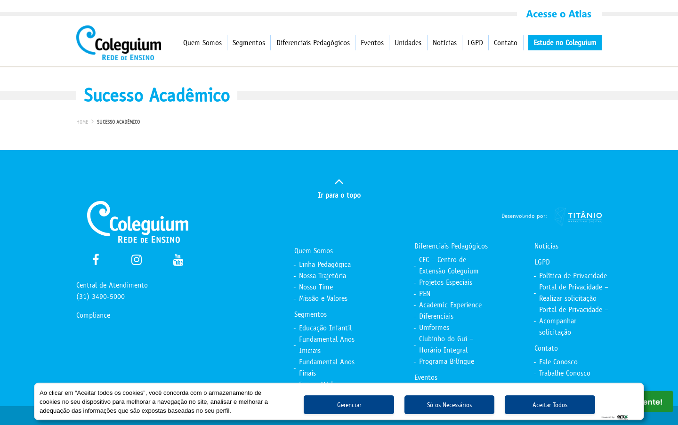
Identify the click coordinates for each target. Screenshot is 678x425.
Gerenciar (349, 405)
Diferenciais (436, 316)
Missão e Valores (323, 298)
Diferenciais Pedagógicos (313, 42)
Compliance (93, 315)
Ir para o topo (339, 187)
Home (82, 122)
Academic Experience (450, 304)
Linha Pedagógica (325, 264)
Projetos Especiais (445, 282)
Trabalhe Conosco (564, 373)
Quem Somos (202, 42)
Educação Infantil (325, 327)
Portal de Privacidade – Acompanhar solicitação (573, 321)
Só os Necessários (449, 405)
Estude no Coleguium (565, 42)
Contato (505, 42)
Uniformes (434, 327)
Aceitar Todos (550, 405)
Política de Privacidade (573, 275)
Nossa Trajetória (322, 275)
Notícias (445, 42)
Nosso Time (316, 286)
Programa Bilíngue (446, 361)
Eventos (372, 42)
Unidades (408, 42)
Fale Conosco (558, 361)
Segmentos (249, 42)
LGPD (475, 42)
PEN (424, 293)
